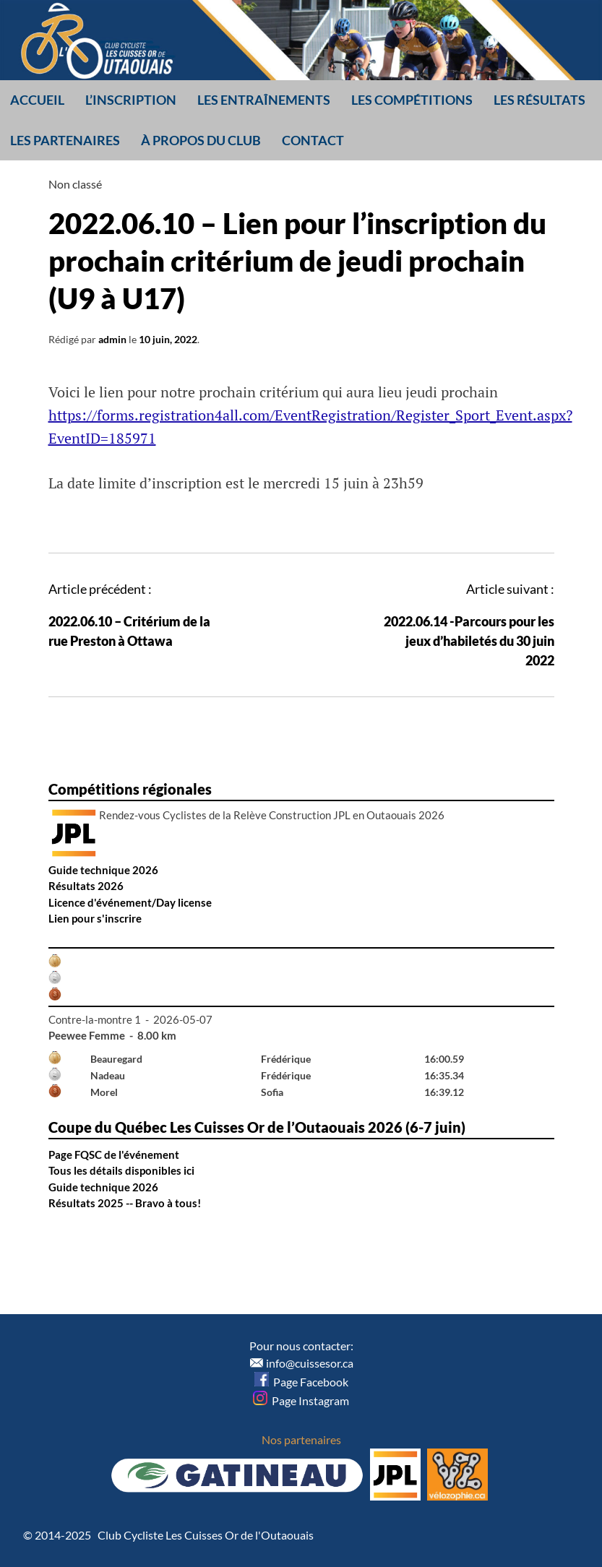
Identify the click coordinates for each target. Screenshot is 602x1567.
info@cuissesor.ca (309, 1363)
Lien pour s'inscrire (95, 918)
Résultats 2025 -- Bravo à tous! (124, 1202)
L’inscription (130, 100)
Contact (313, 140)
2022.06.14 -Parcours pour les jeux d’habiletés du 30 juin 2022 (469, 640)
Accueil (37, 100)
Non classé (75, 184)
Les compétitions (412, 100)
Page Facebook (301, 1382)
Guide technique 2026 (103, 869)
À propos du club (201, 140)
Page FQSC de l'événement (113, 1154)
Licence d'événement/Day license (130, 902)
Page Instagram (301, 1400)
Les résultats (539, 100)
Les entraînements (263, 100)
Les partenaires (65, 140)
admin (112, 339)
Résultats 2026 (86, 885)
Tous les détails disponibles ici (121, 1170)
